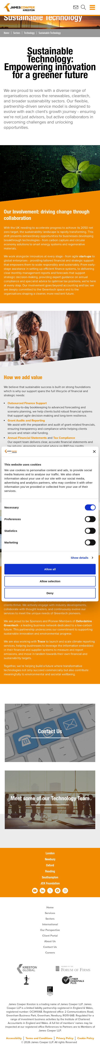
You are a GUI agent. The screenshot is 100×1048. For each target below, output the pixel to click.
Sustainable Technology (50, 33)
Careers (50, 952)
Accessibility (14, 1038)
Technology (29, 33)
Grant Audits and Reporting (26, 420)
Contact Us (50, 947)
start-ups (85, 256)
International (50, 924)
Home (6, 33)
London (50, 853)
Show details (79, 557)
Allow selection (50, 581)
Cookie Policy (85, 1038)
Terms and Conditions (39, 1038)
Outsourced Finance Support (27, 403)
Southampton (50, 877)
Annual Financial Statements (27, 438)
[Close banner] (94, 451)
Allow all (50, 569)
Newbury (50, 859)
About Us (50, 941)
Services (50, 913)
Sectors (16, 33)
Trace (41, 641)
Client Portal (50, 935)
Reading (50, 871)
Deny (50, 593)
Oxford (50, 865)
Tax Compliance (64, 438)
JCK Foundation (50, 883)
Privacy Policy (64, 1038)
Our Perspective (50, 930)
